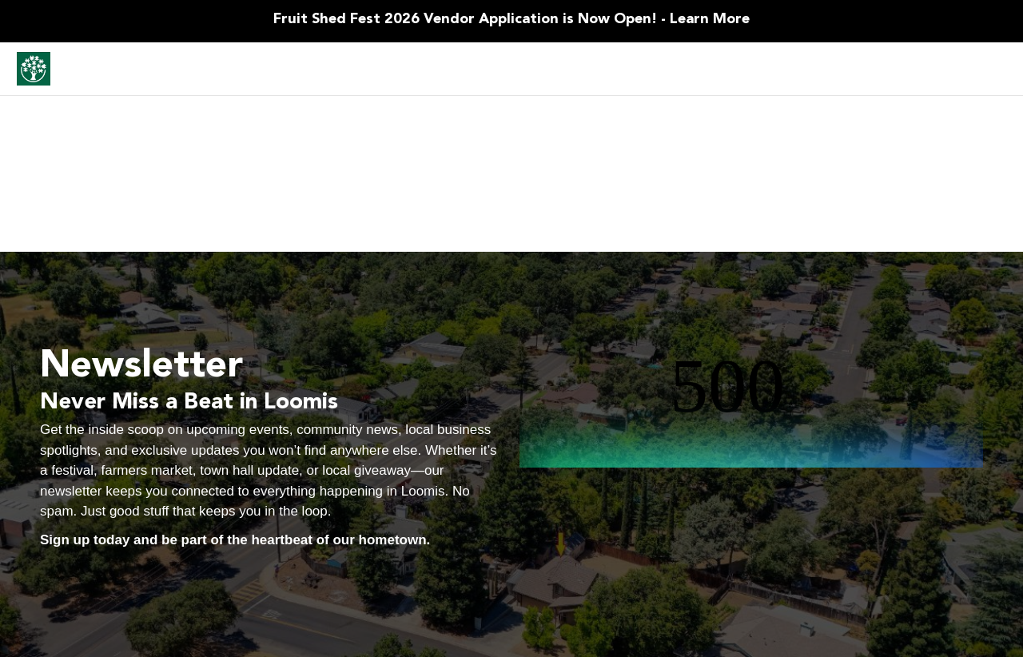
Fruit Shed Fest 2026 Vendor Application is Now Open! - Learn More (511, 19)
